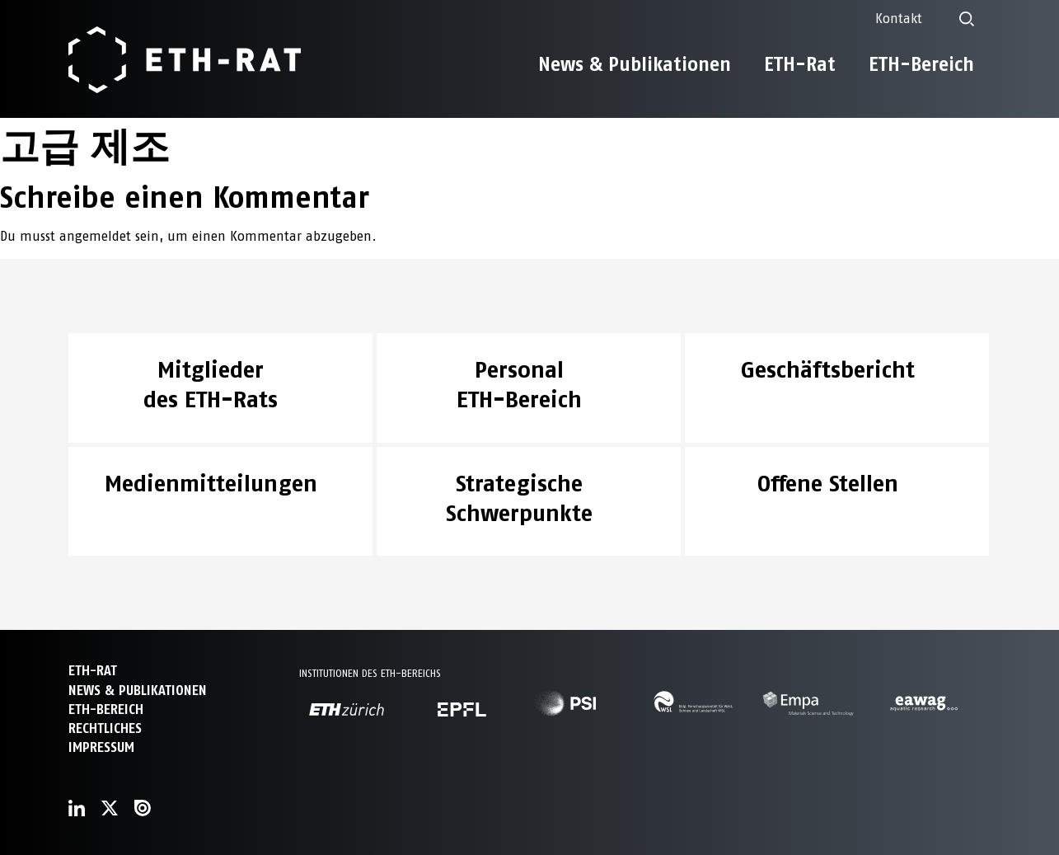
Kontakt (898, 18)
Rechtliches (105, 728)
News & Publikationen (634, 64)
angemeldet (95, 236)
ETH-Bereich (921, 64)
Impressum (101, 747)
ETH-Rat (800, 64)
